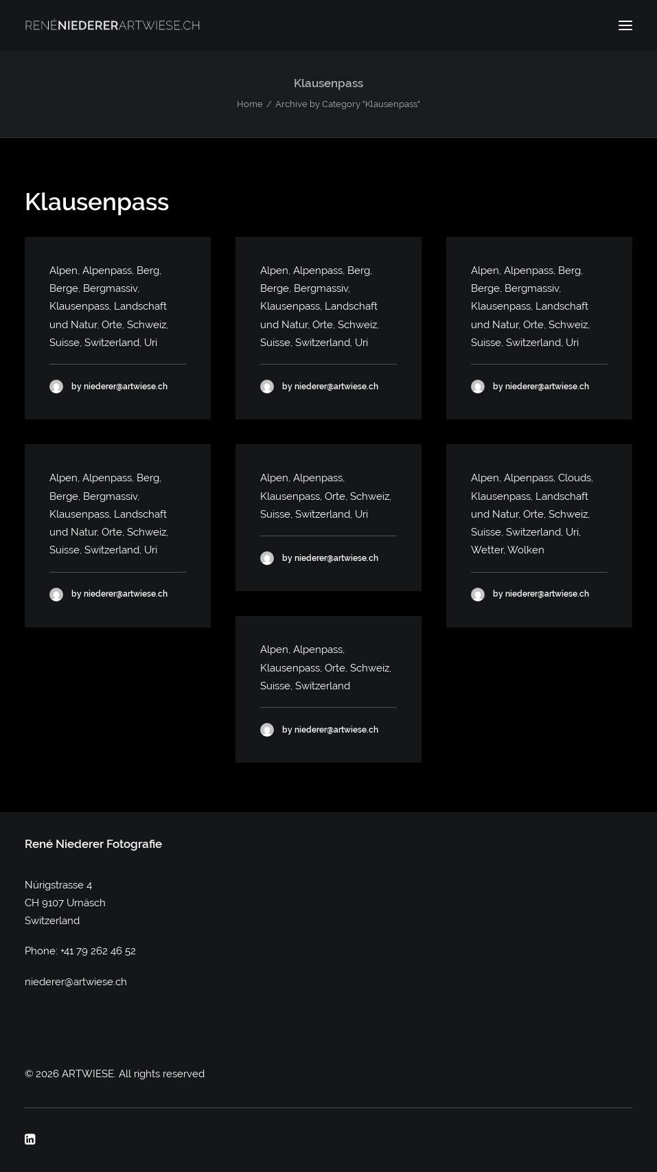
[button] (625, 25)
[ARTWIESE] (112, 25)
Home (250, 104)
